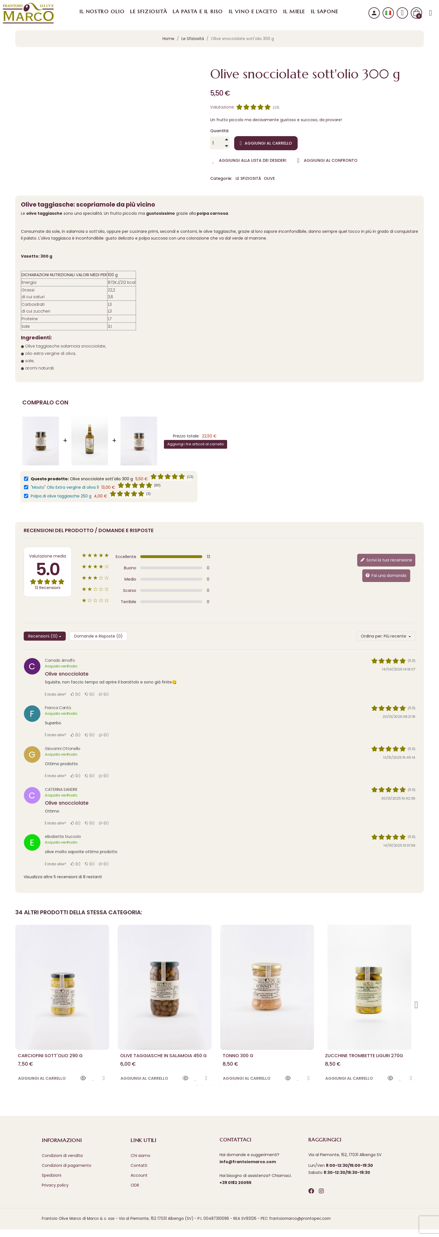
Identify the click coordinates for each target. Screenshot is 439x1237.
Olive (269, 178)
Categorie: (221, 178)
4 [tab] (214, 1093)
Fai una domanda (385, 576)
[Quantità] (217, 142)
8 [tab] (236, 1093)
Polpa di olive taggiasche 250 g (61, 496)
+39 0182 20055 (235, 1190)
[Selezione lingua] (388, 13)
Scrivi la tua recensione (386, 560)
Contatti (139, 1173)
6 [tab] (225, 1093)
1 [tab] (197, 1093)
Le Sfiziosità (248, 178)
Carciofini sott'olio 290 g (53, 1059)
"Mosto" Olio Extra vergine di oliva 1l (65, 487)
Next (416, 1007)
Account (139, 1183)
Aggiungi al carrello (266, 143)
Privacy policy (55, 1193)
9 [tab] (242, 1093)
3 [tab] (208, 1093)
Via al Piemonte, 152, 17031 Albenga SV (344, 1162)
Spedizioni (51, 1183)
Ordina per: (372, 636)
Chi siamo (140, 1163)
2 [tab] (202, 1093)
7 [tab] (231, 1093)
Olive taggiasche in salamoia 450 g (164, 1059)
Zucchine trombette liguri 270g (367, 1059)
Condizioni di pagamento (66, 1173)
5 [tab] (219, 1093)
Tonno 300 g (241, 1059)
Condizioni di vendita (62, 1163)
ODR (135, 1193)
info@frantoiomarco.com (248, 1169)
